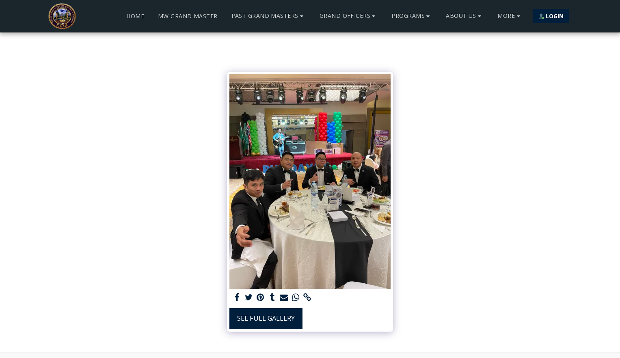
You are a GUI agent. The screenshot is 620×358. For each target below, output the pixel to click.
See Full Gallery (266, 318)
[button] (268, 16)
